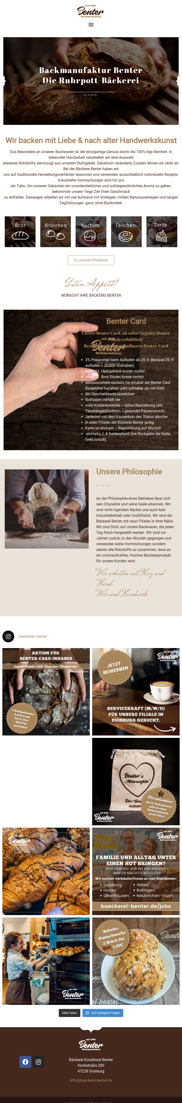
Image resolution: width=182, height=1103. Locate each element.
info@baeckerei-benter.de (91, 1080)
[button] (91, 24)
